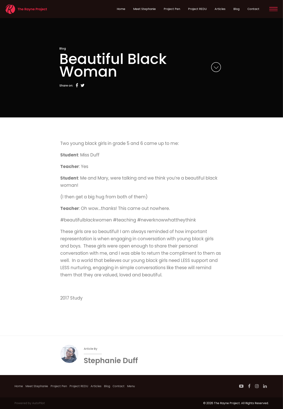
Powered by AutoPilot (29, 403)
